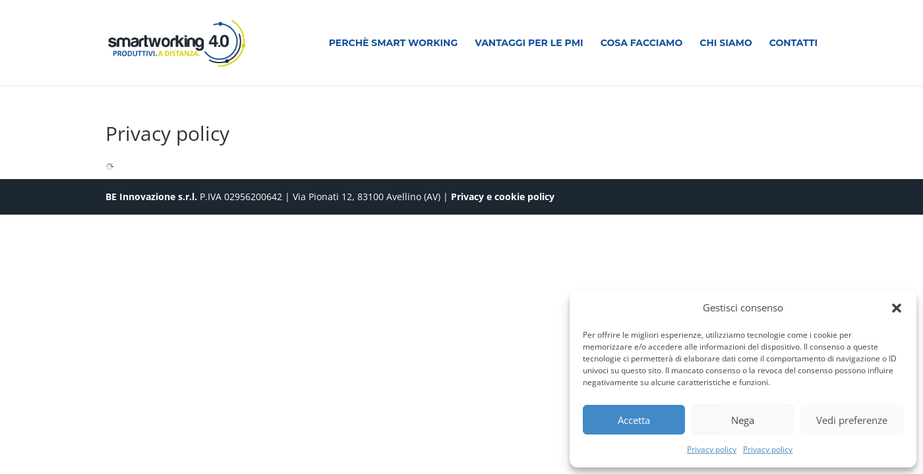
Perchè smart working (393, 43)
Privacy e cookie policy (502, 196)
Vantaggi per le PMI (529, 43)
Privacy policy (711, 449)
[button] (896, 308)
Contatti (793, 43)
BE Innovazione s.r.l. (152, 196)
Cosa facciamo (642, 43)
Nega (742, 420)
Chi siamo (726, 43)
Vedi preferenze (851, 420)
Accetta (634, 420)
